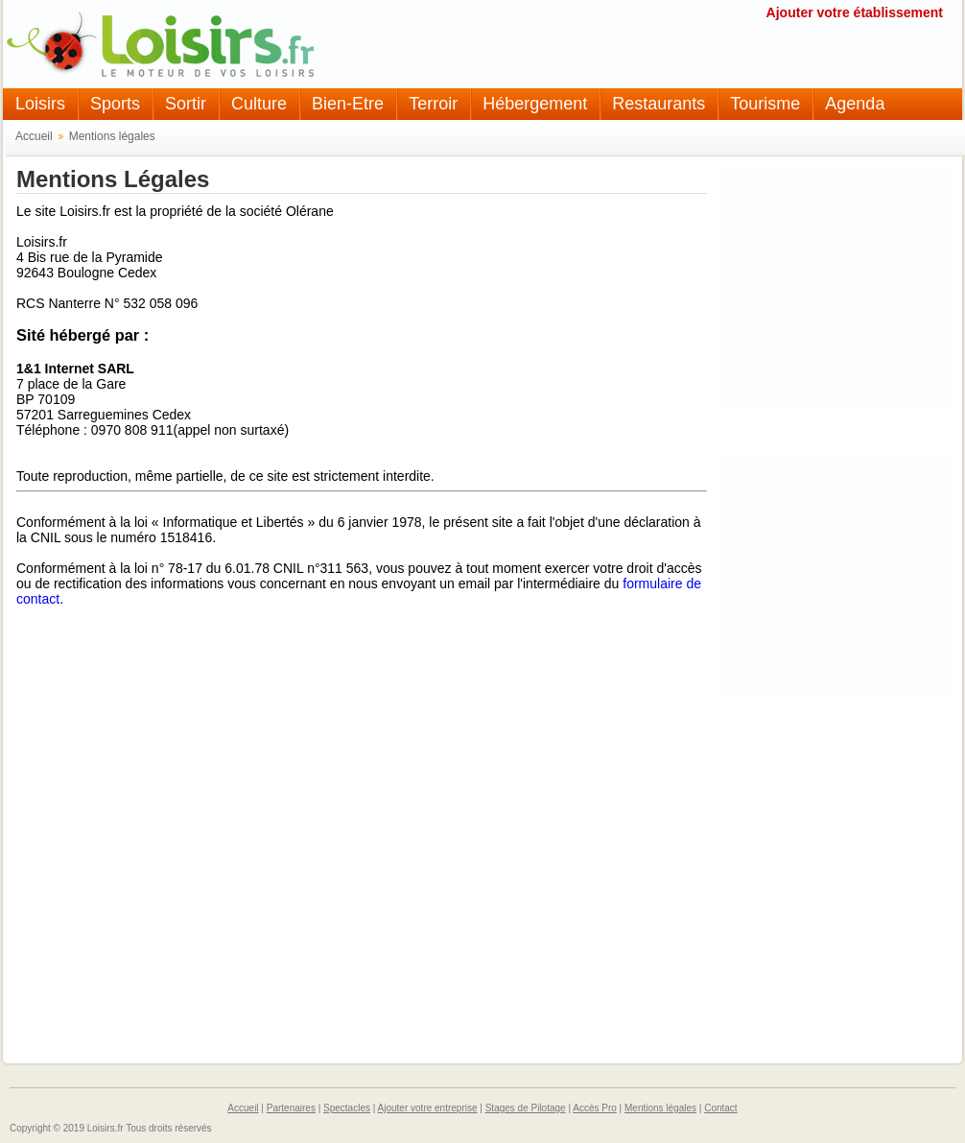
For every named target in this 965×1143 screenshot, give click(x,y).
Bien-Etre (348, 103)
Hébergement (534, 103)
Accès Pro (595, 1108)
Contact (720, 1108)
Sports (115, 103)
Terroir (433, 103)
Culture (259, 103)
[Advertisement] (836, 286)
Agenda (854, 103)
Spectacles (346, 1108)
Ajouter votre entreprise (428, 1108)
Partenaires (291, 1108)
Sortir (185, 103)
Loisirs (40, 103)
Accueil (34, 136)
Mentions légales (112, 136)
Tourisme (765, 103)
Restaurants (658, 103)
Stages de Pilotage (525, 1108)
